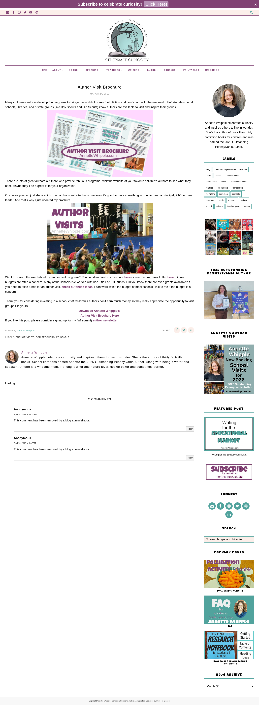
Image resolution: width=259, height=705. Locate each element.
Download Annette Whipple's (100, 310)
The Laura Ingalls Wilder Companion (230, 169)
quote (221, 200)
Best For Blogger (163, 701)
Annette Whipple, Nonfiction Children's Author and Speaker (121, 701)
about (208, 175)
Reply (190, 429)
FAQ (208, 169)
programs (210, 200)
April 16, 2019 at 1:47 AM (25, 443)
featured (209, 188)
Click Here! (156, 4)
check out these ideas (77, 287)
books (223, 182)
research (232, 200)
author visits (25, 337)
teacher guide (233, 206)
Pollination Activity (230, 591)
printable (62, 337)
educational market (239, 182)
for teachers (45, 337)
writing (247, 206)
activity (218, 175)
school (209, 206)
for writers (210, 194)
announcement (232, 175)
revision (243, 200)
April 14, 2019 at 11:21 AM (25, 414)
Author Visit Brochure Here (99, 315)
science (219, 206)
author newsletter (105, 320)
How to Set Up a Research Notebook (230, 662)
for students (223, 188)
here (127, 277)
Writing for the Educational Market (229, 454)
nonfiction (223, 194)
